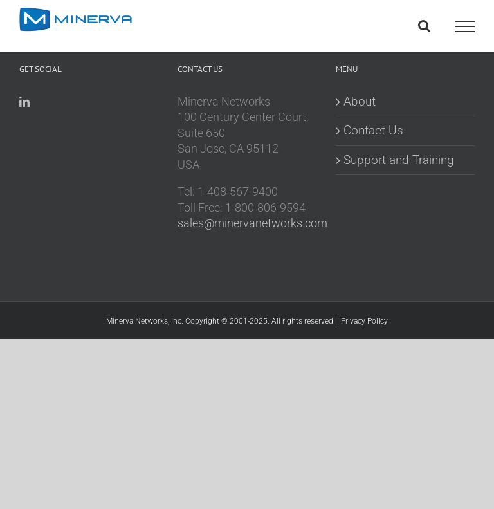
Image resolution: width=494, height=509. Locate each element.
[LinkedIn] (24, 102)
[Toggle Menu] (465, 26)
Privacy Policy (364, 321)
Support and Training (398, 160)
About (359, 101)
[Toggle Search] (424, 25)
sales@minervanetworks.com (252, 223)
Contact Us (373, 130)
